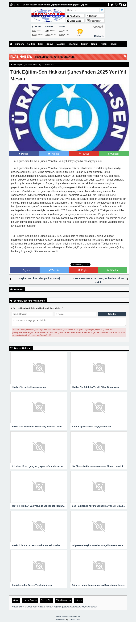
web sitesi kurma (72, 616)
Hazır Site (60, 616)
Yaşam (13, 50)
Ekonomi (73, 44)
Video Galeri (74, 21)
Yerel (35, 65)
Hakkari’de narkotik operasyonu (55, 56)
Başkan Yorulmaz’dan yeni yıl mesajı (39, 278)
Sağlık (114, 44)
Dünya (49, 44)
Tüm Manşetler (63, 600)
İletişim (92, 16)
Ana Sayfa (73, 16)
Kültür (104, 44)
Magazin (61, 44)
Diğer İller (99, 36)
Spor (40, 44)
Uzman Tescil (74, 620)
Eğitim (84, 44)
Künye (16, 600)
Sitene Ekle (46, 600)
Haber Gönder (30, 600)
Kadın (94, 44)
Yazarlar (25, 50)
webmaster (60, 620)
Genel (29, 65)
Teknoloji (37, 50)
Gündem (19, 44)
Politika (31, 44)
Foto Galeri (94, 21)
